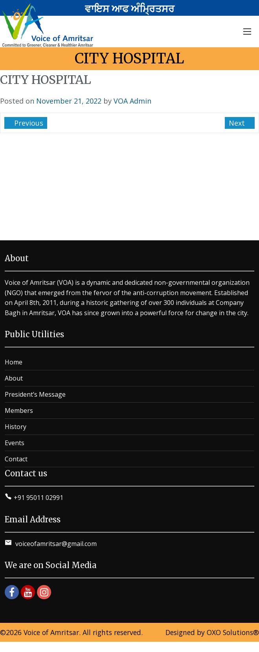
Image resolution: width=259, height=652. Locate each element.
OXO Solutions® (233, 632)
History (15, 426)
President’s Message (35, 394)
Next (238, 123)
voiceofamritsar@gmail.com (55, 543)
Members (19, 410)
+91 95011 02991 (38, 497)
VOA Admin (132, 101)
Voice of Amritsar (51, 632)
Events (14, 442)
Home (13, 362)
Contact (16, 459)
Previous (27, 123)
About (14, 378)
